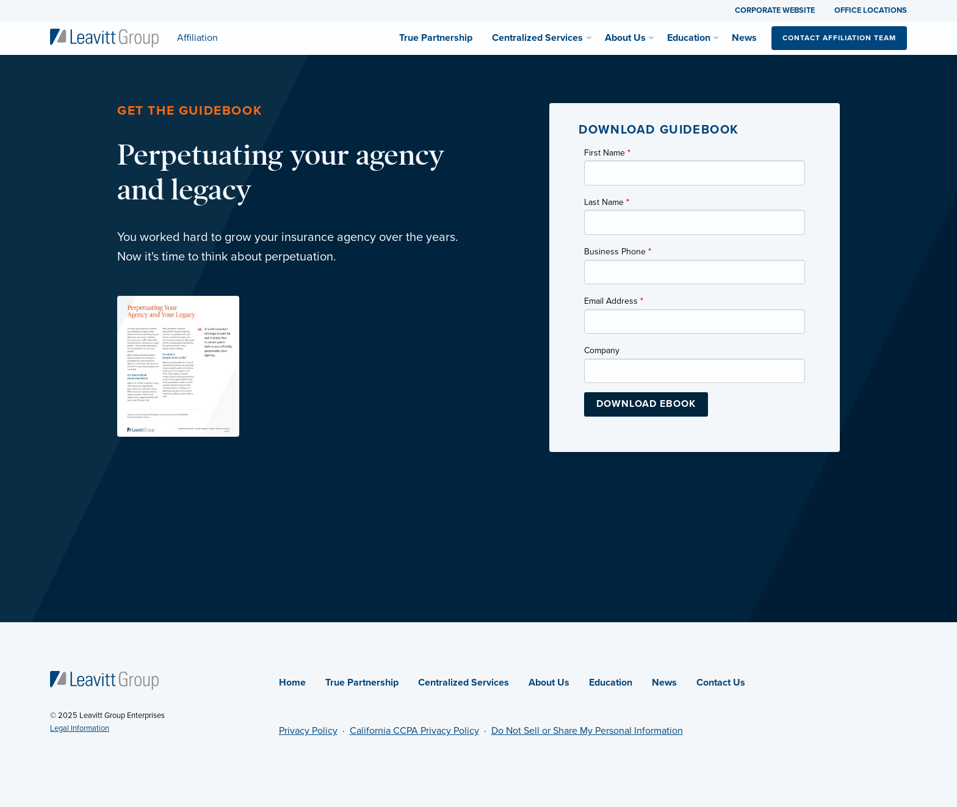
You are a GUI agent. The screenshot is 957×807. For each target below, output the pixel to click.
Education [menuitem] (688, 38)
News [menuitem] (744, 38)
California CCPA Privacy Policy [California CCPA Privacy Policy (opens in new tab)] (414, 731)
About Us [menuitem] (625, 38)
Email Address (613, 301)
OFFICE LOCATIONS (870, 10)
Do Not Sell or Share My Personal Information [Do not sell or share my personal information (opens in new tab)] (587, 731)
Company (601, 350)
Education (610, 682)
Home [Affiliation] (292, 682)
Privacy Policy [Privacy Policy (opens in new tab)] (308, 731)
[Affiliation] (104, 37)
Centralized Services (463, 682)
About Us (549, 682)
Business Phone (617, 251)
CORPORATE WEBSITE (775, 10)
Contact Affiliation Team (839, 38)
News (664, 682)
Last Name (606, 202)
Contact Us (720, 682)
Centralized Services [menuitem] (537, 38)
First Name (607, 153)
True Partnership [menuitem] (435, 38)
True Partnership (362, 682)
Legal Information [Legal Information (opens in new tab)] (79, 728)
